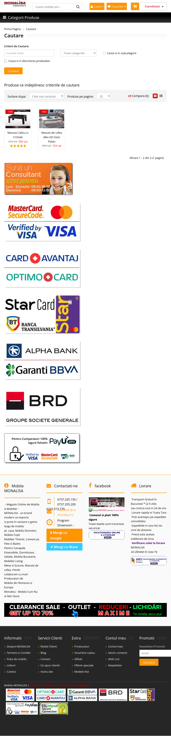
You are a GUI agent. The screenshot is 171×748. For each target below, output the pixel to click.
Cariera (11, 671)
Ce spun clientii (50, 665)
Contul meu (115, 646)
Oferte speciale (83, 665)
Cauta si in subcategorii (119, 53)
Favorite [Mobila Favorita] (117, 6)
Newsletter (115, 665)
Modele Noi (81, 671)
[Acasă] (15, 5)
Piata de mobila (16, 659)
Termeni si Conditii (18, 653)
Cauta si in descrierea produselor (27, 61)
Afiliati (78, 659)
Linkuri (11, 665)
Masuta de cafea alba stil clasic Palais (51, 137)
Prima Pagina (12, 29)
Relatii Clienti (49, 646)
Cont (97, 6)
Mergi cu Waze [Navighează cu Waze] (64, 547)
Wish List (114, 659)
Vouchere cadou (84, 653)
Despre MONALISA (18, 646)
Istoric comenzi (117, 653)
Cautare (31, 29)
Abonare (149, 662)
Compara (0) (138, 96)
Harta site (47, 671)
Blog (43, 653)
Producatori (81, 646)
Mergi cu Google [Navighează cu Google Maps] (58, 535)
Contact (45, 659)
